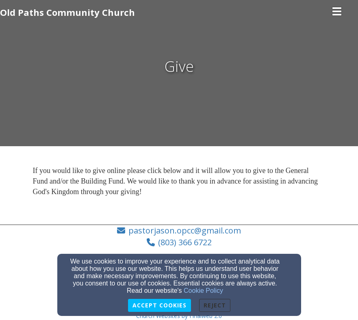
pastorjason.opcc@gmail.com (184, 230)
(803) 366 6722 (185, 242)
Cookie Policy (203, 290)
